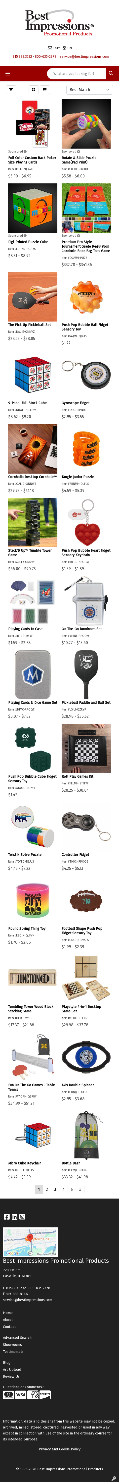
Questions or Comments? (23, 1387)
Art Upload (12, 1369)
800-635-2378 (45, 56)
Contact (9, 1326)
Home (8, 1313)
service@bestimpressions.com (84, 56)
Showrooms (12, 1344)
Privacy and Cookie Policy (59, 1449)
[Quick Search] (76, 73)
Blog (6, 1362)
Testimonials (13, 1351)
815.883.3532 (22, 56)
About (8, 1319)
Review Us (11, 1376)
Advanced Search (17, 1337)
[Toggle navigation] (7, 73)
